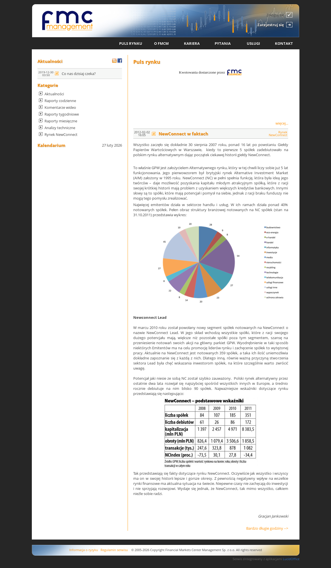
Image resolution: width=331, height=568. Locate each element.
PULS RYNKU (130, 43)
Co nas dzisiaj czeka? (79, 73)
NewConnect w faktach (183, 133)
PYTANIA (223, 43)
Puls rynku (146, 61)
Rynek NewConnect (61, 134)
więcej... (282, 123)
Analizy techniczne (60, 127)
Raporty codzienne (60, 100)
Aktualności (50, 61)
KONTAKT (284, 43)
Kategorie (47, 85)
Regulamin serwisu (114, 550)
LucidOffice (291, 559)
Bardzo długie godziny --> (267, 528)
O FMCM (161, 43)
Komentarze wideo (60, 107)
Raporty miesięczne (61, 120)
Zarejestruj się (270, 24)
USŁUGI (253, 43)
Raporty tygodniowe (62, 114)
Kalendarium (51, 145)
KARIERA (192, 43)
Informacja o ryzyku (83, 550)
